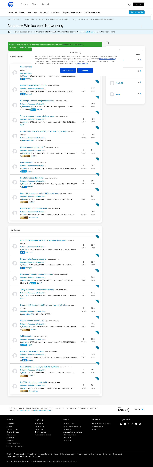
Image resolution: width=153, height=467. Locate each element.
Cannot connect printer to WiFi (39, 147)
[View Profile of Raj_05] (29, 171)
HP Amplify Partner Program (101, 423)
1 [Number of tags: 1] (140, 59)
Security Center (68, 441)
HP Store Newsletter (13, 443)
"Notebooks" (67, 45)
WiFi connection (33, 162)
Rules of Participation (43, 410)
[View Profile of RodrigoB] (28, 94)
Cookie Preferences (68, 454)
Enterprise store (40, 432)
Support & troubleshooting (72, 426)
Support (66, 420)
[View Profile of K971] (24, 199)
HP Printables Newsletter (15, 446)
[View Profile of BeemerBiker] (33, 217)
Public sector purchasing (43, 435)
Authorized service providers (72, 432)
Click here (90, 32)
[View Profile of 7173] (24, 91)
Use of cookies (82, 64)
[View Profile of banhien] (33, 156)
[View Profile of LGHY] (22, 125)
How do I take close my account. (39, 85)
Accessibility (32, 454)
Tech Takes (10, 441)
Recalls (9, 454)
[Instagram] (129, 424)
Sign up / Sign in (137, 12)
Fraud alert (67, 438)
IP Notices (36, 457)
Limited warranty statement (112, 454)
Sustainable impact (13, 432)
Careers (9, 426)
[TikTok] (140, 424)
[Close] (119, 49)
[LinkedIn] (121, 424)
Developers (95, 429)
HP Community (14, 19)
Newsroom (10, 438)
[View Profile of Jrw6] (24, 215)
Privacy (56, 454)
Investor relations (12, 429)
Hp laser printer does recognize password (43, 101)
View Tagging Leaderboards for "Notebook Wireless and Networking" (125, 49)
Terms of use (97, 454)
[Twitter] (132, 424)
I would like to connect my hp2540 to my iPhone (46, 193)
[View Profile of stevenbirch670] (28, 141)
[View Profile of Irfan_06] (30, 187)
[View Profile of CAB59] (24, 122)
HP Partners (96, 420)
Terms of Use (24, 410)
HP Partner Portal (97, 426)
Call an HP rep (39, 426)
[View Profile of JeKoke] (24, 169)
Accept (85, 70)
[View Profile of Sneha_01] (28, 79)
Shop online (39, 423)
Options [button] (142, 26)
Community (78, 45)
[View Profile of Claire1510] (26, 153)
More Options (68, 70)
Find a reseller (39, 429)
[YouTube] (136, 424)
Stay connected (125, 420)
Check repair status (69, 435)
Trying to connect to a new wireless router (43, 116)
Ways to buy (39, 420)
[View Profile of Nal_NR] (39, 109)
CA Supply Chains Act (45, 454)
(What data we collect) (107, 59)
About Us (10, 420)
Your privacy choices (83, 454)
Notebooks (29, 19)
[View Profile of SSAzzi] (24, 76)
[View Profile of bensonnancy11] (28, 107)
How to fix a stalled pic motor (38, 178)
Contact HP (10, 423)
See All (55, 229)
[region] (77, 61)
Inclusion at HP (11, 435)
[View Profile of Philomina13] (26, 184)
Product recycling (19, 454)
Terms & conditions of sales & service (19, 457)
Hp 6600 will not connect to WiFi (40, 208)
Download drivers (69, 423)
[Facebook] (125, 424)
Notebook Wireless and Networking (53, 19)
